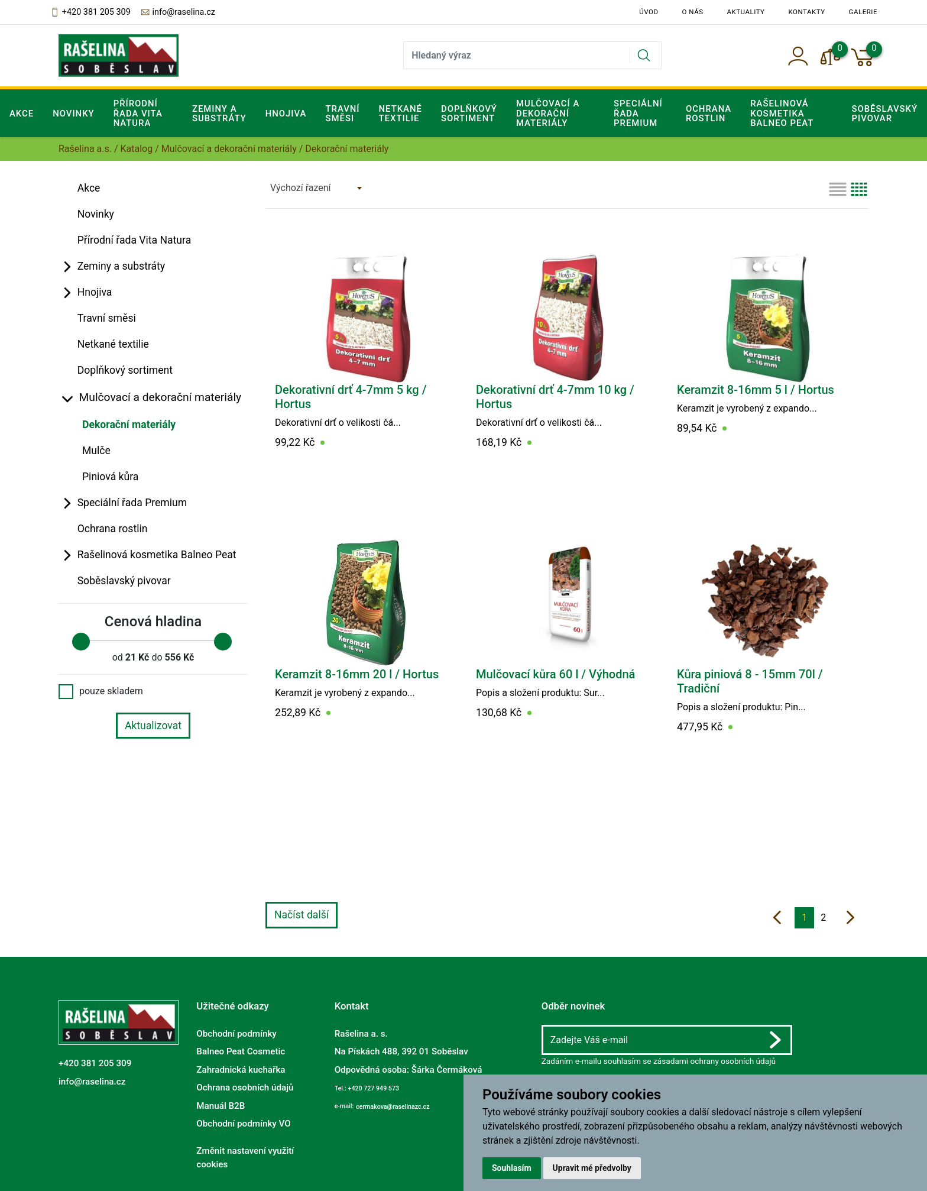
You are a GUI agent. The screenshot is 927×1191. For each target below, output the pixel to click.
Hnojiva (94, 292)
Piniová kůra (110, 477)
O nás (693, 12)
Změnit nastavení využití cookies (245, 1157)
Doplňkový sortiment (469, 113)
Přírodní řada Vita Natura (138, 113)
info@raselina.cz (177, 12)
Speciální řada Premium (132, 503)
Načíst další (301, 915)
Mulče (96, 451)
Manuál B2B (220, 1105)
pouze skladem (101, 691)
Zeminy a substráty (121, 266)
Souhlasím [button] (511, 1168)
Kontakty (807, 12)
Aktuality (746, 12)
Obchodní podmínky (236, 1033)
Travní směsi (342, 113)
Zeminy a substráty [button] (219, 113)
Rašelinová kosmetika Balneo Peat (156, 555)
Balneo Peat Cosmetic (240, 1051)
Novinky (74, 113)
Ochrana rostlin (708, 113)
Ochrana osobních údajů (244, 1087)
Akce (21, 113)
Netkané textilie (400, 113)
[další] (850, 917)
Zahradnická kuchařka (240, 1069)
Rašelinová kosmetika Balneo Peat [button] (781, 113)
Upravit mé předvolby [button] (592, 1168)
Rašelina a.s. (85, 148)
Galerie (863, 12)
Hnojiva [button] (286, 113)
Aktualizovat (153, 726)
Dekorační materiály (129, 425)
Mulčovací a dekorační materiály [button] (547, 113)
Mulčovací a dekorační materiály (229, 148)
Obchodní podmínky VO (243, 1123)
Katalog (137, 148)
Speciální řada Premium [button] (638, 113)
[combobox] (315, 188)
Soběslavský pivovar (124, 581)
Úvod (648, 12)
